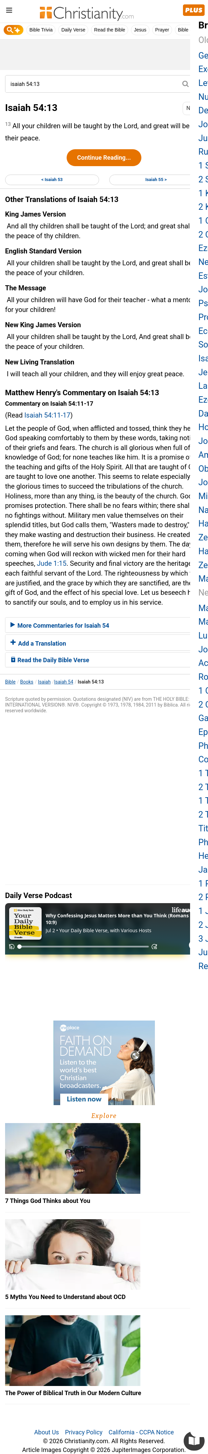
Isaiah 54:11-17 (47, 415)
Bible (10, 682)
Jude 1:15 (51, 563)
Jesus (140, 29)
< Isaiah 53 (52, 179)
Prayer (162, 29)
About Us (46, 1432)
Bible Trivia (40, 29)
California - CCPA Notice (141, 1432)
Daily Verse (73, 29)
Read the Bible (109, 29)
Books (26, 682)
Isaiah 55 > (156, 179)
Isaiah (44, 682)
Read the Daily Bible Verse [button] (49, 660)
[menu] (9, 11)
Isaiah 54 (63, 682)
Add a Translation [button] (38, 643)
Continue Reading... (104, 157)
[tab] (104, 625)
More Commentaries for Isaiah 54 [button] (59, 625)
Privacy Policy (83, 1432)
